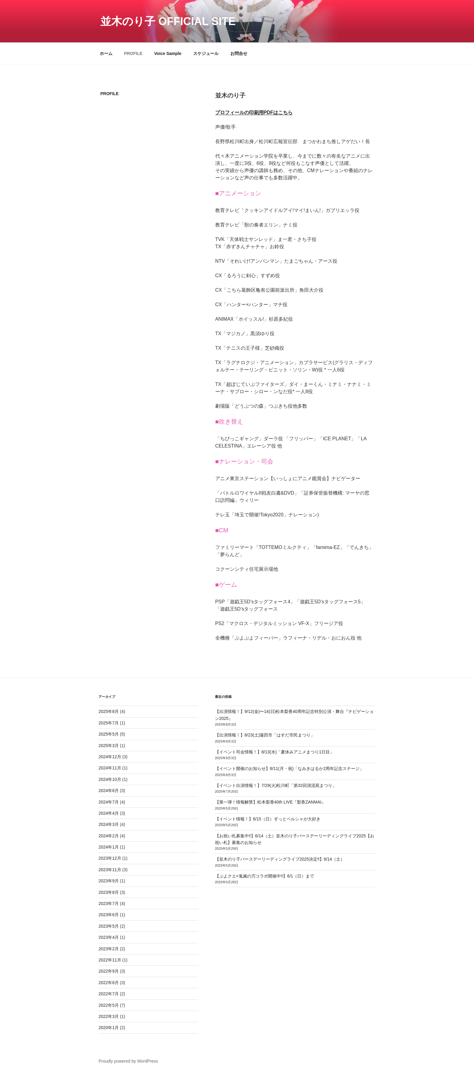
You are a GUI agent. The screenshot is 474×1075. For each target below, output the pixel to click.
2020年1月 (109, 1027)
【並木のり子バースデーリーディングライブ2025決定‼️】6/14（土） (280, 859)
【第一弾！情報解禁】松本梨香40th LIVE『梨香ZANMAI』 (270, 802)
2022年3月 (109, 1016)
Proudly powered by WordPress (128, 1061)
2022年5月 (109, 1005)
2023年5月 (109, 926)
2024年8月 (109, 790)
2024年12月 (110, 756)
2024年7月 (109, 802)
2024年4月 (109, 813)
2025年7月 (109, 722)
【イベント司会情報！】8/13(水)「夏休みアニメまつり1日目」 (274, 751)
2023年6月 (109, 914)
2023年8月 (109, 892)
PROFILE (133, 53)
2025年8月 (109, 711)
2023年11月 (110, 869)
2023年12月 (110, 858)
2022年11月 (110, 960)
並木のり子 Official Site (167, 21)
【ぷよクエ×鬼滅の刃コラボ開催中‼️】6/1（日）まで (264, 876)
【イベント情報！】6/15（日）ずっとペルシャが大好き (267, 819)
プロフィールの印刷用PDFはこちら (254, 112)
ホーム (106, 53)
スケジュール (206, 53)
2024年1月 (109, 847)
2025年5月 (109, 734)
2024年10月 (110, 779)
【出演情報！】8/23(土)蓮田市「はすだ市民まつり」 (265, 735)
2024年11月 (110, 767)
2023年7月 (109, 903)
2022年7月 (109, 993)
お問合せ (238, 53)
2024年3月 (109, 824)
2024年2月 (109, 835)
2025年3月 (109, 745)
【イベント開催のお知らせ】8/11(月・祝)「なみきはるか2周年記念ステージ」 (289, 768)
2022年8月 (109, 982)
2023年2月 (109, 948)
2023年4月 (109, 937)
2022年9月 (109, 971)
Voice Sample (167, 53)
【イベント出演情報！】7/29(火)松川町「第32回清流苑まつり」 (275, 785)
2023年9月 (109, 880)
